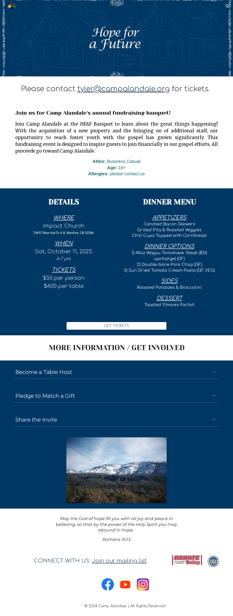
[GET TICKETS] (117, 325)
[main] (116, 89)
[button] (227, 6)
